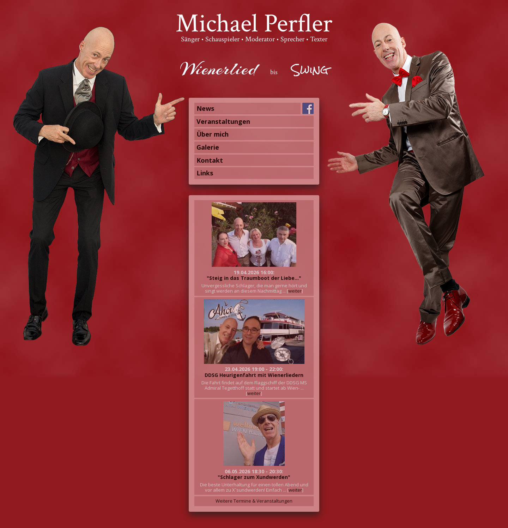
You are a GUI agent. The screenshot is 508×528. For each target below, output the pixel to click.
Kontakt (209, 160)
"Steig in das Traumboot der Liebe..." (254, 278)
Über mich (212, 134)
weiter (295, 291)
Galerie (207, 147)
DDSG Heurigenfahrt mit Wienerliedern (254, 375)
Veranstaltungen (223, 121)
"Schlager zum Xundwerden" (254, 477)
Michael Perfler (254, 24)
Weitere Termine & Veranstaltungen (254, 501)
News (205, 108)
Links (204, 173)
